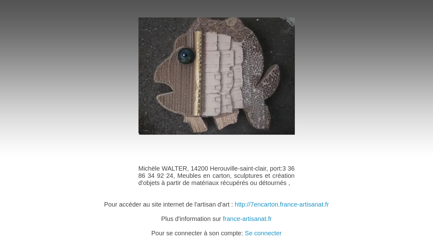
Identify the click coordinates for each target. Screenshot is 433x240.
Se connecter (263, 233)
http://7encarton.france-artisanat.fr (282, 204)
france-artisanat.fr (247, 218)
